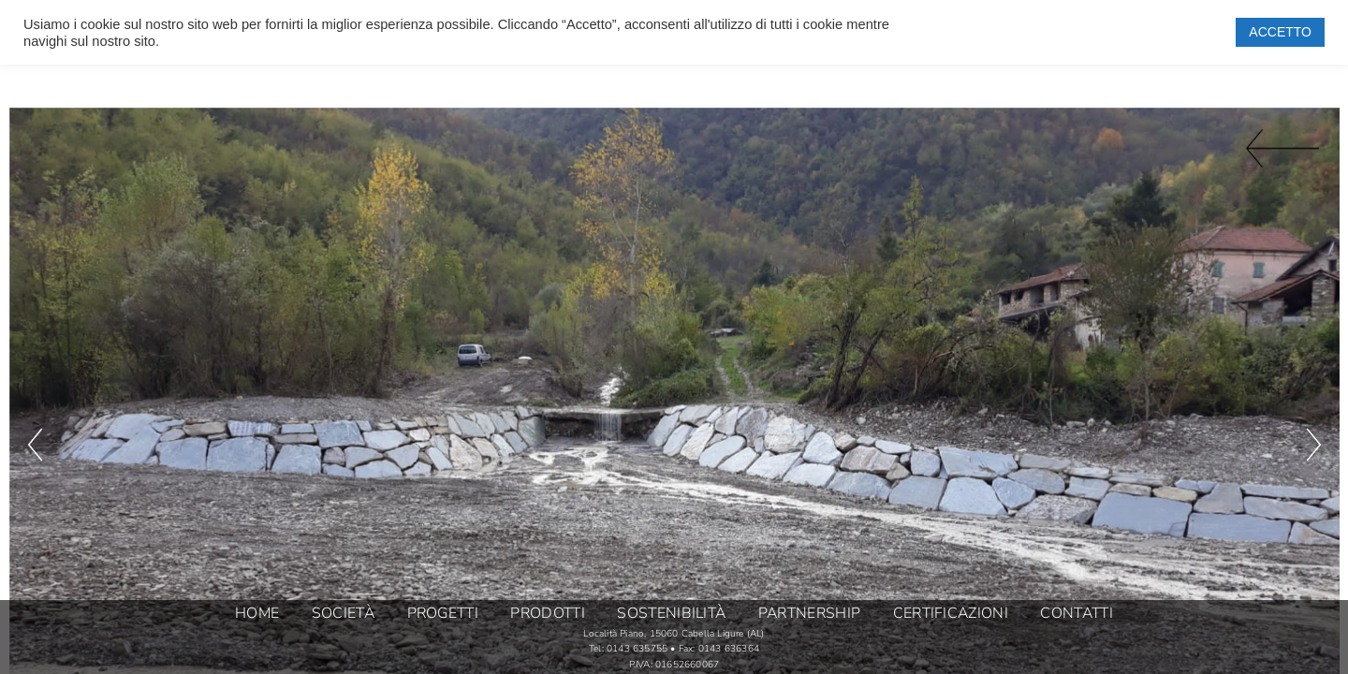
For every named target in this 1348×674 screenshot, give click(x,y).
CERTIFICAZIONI (950, 614)
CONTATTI (1076, 614)
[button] (35, 320)
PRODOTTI (547, 614)
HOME (257, 614)
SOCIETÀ (343, 614)
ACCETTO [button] (1280, 31)
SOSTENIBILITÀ (671, 614)
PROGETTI (442, 614)
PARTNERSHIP (809, 614)
